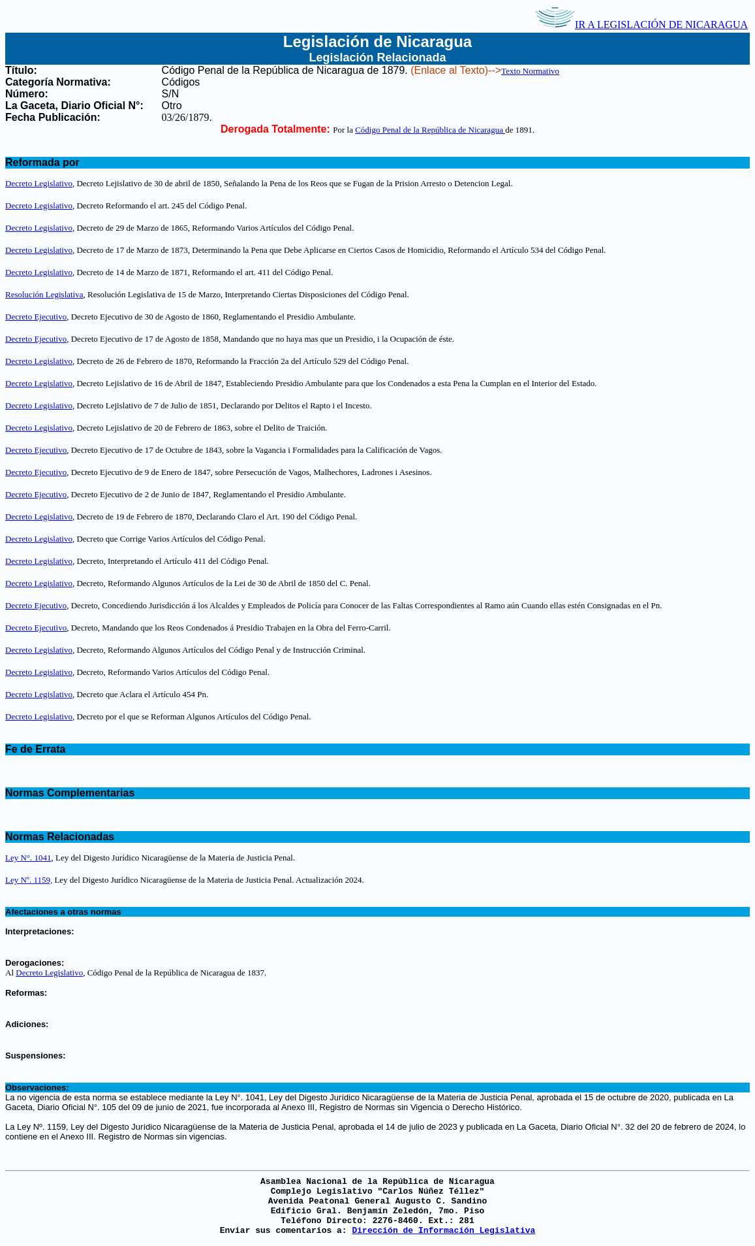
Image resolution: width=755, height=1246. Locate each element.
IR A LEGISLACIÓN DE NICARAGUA (641, 24)
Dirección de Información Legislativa (443, 1231)
